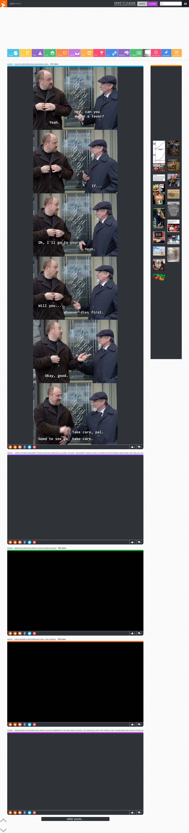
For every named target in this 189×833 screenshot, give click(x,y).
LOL (49, 53)
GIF (86, 53)
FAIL (37, 53)
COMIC (136, 53)
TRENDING (166, 53)
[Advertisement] (79, 29)
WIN (99, 53)
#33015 (10, 64)
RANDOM (176, 53)
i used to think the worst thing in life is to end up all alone (40, 453)
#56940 (10, 453)
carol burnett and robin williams (29, 639)
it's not (71, 453)
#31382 (10, 730)
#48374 (10, 639)
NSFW (74, 53)
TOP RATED (156, 53)
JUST (15, 4)
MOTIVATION (148, 53)
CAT (112, 53)
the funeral (50, 639)
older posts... (75, 819)
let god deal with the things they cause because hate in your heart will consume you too (125, 730)
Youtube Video (75, 591)
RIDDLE (124, 53)
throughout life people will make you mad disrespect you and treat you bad (48, 730)
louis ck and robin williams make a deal (31, 64)
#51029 (10, 548)
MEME (12, 53)
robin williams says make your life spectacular (35, 548)
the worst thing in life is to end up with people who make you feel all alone (110, 453)
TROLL (62, 53)
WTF (25, 53)
